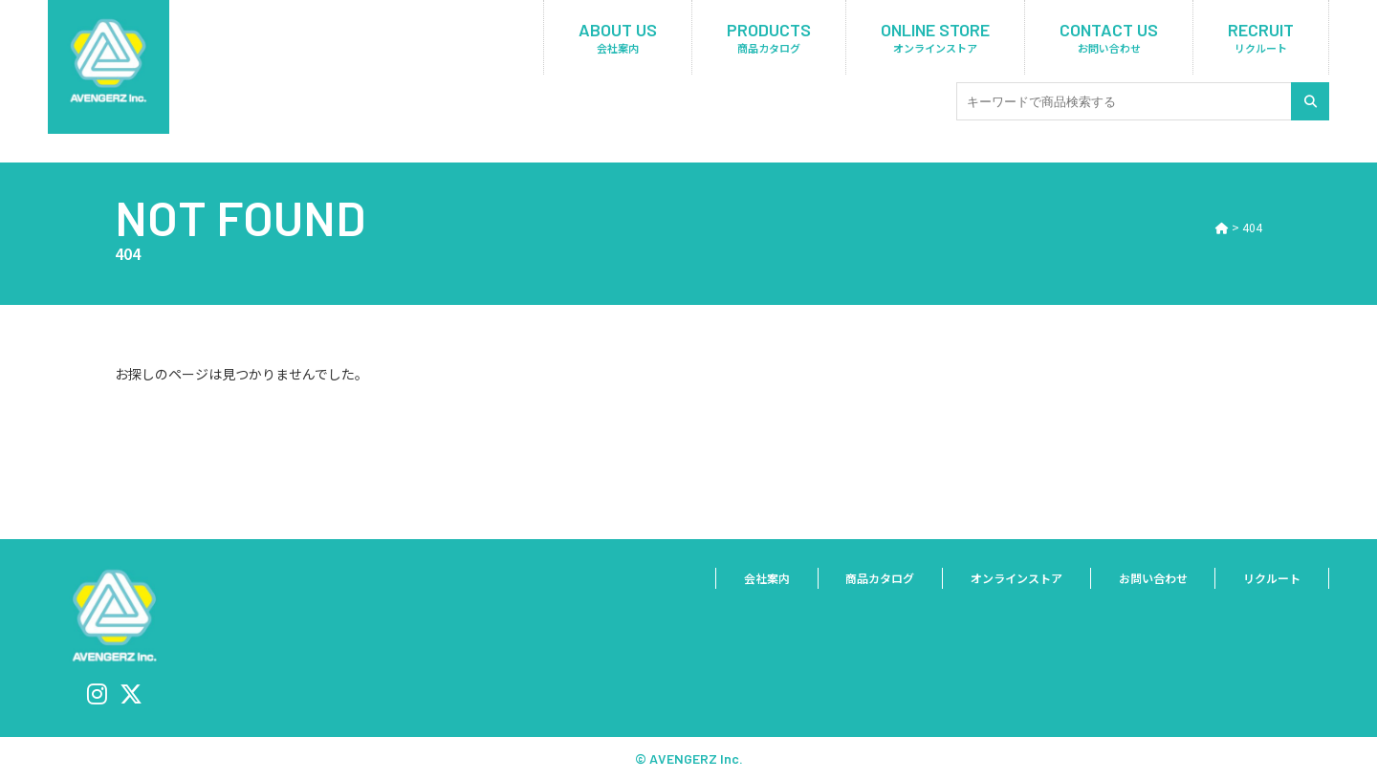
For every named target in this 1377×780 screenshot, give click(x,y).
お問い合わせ (1145, 579)
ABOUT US (618, 37)
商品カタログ (858, 579)
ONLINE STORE (935, 37)
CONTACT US (1109, 37)
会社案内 (741, 579)
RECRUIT (1261, 37)
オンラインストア (1002, 579)
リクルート (1269, 579)
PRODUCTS (769, 37)
